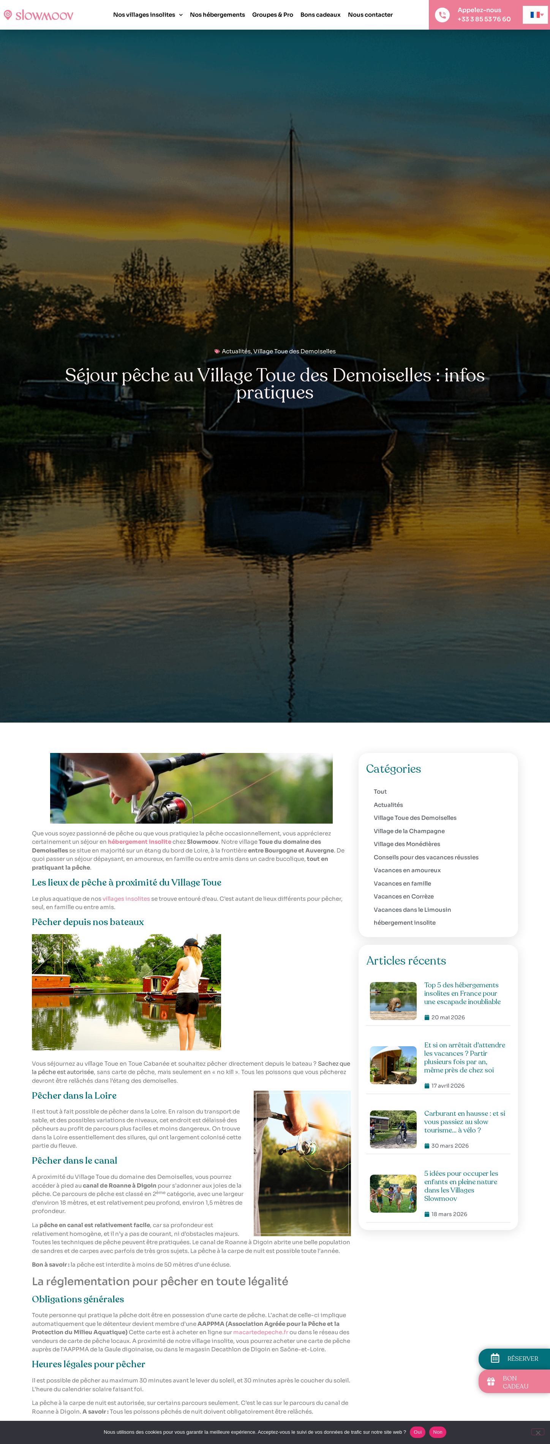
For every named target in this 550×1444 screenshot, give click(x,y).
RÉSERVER (522, 1359)
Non (438, 1432)
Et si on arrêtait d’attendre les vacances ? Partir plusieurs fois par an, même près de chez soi (464, 1058)
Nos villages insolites (148, 15)
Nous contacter (370, 14)
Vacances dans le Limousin (412, 909)
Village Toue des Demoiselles (294, 351)
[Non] (537, 1431)
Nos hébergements (217, 14)
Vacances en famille (402, 883)
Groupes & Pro (272, 14)
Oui (418, 1432)
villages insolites (126, 898)
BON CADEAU (515, 1382)
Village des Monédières (407, 844)
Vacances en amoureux (407, 870)
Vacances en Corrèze (404, 896)
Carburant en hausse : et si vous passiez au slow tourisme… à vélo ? (464, 1122)
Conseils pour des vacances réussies (426, 857)
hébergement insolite (405, 922)
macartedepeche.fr (260, 1332)
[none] (535, 15)
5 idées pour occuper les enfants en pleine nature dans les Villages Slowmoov (461, 1186)
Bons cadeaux (320, 14)
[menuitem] (535, 15)
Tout (380, 791)
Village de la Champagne (409, 831)
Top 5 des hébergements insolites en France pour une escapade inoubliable (462, 993)
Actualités (236, 351)
